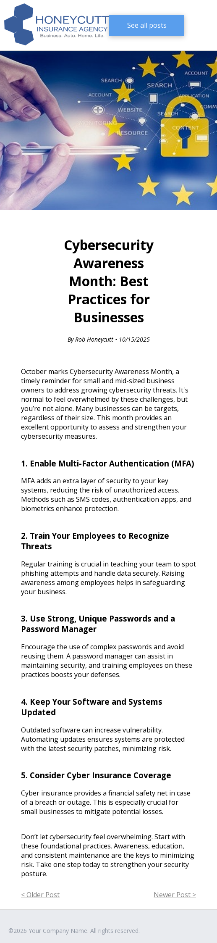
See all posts (147, 25)
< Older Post (40, 894)
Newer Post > (175, 894)
